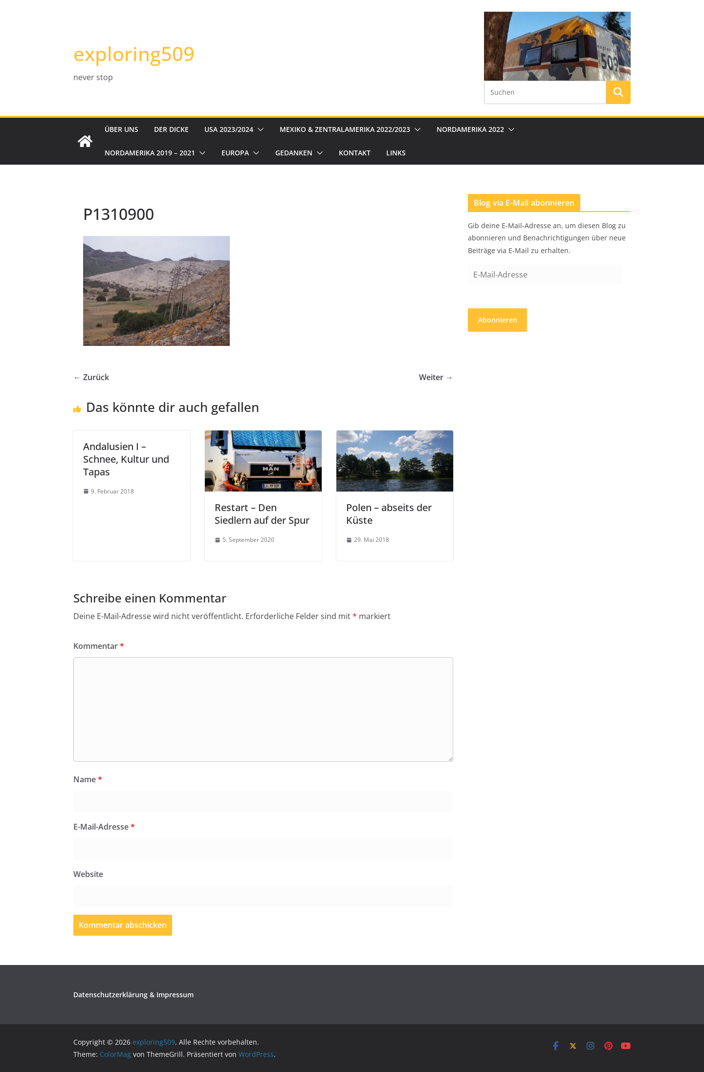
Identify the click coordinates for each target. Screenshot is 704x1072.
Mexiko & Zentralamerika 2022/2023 (345, 129)
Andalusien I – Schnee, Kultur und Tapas (126, 459)
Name (87, 779)
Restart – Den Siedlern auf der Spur (262, 514)
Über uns (121, 129)
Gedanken (293, 152)
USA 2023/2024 (228, 129)
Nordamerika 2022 (470, 129)
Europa (235, 152)
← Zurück (91, 377)
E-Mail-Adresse (104, 826)
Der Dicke (171, 129)
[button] (258, 129)
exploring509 (134, 53)
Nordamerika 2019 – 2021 (150, 152)
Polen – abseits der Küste (389, 514)
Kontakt (355, 152)
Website (88, 874)
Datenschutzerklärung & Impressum (133, 994)
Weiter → (436, 377)
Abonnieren (497, 319)
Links (396, 152)
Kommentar (98, 646)
